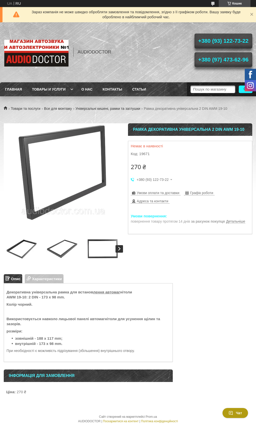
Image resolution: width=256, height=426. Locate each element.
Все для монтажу (58, 109)
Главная (13, 89)
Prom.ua (151, 416)
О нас (86, 89)
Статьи (139, 89)
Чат (235, 413)
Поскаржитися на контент (120, 421)
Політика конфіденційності (159, 421)
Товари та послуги (25, 109)
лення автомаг (106, 292)
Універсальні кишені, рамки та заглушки (108, 109)
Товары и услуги (49, 89)
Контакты (112, 89)
